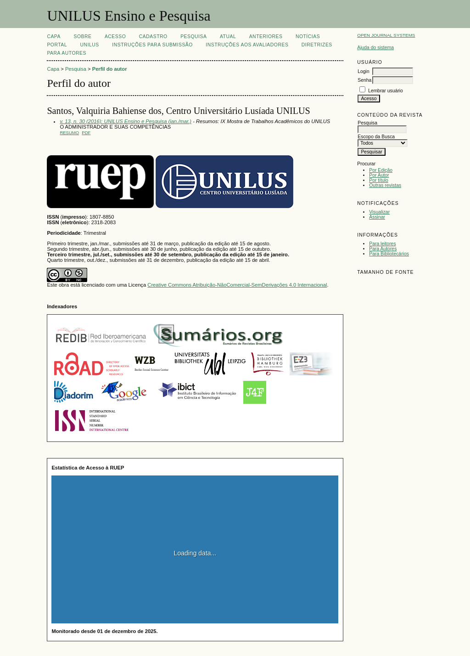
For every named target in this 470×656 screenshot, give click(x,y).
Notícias (308, 36)
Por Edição (380, 170)
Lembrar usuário (385, 90)
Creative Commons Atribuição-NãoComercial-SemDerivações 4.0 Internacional (237, 285)
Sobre (82, 36)
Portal (57, 44)
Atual (228, 36)
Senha (364, 80)
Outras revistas (385, 185)
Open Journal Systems (386, 35)
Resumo (69, 132)
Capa (54, 36)
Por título (378, 180)
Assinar (377, 217)
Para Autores (383, 248)
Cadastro (153, 36)
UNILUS (89, 44)
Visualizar (379, 212)
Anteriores (266, 36)
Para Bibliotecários (389, 253)
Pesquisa (193, 36)
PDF (86, 132)
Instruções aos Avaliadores (247, 44)
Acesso (115, 36)
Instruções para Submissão (152, 44)
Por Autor (379, 175)
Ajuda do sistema (375, 47)
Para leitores (382, 243)
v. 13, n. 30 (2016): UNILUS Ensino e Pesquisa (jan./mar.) (125, 121)
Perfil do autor (109, 69)
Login (363, 71)
